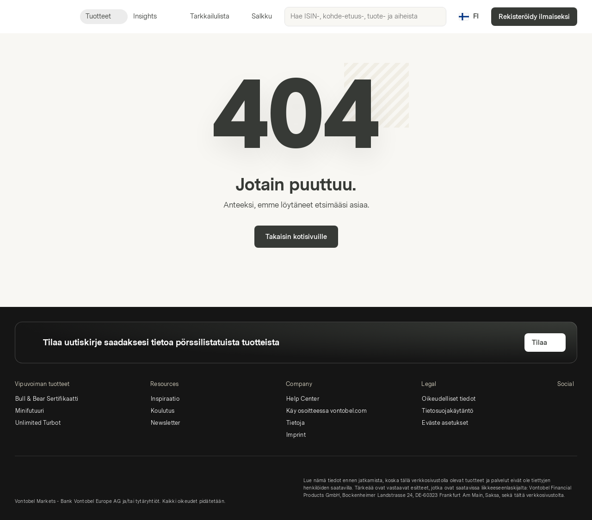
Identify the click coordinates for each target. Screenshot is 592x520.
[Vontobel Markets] (40, 16)
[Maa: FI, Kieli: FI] (468, 16)
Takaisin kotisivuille (296, 237)
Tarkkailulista (204, 16)
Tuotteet (104, 16)
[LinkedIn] (562, 400)
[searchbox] (365, 16)
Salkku (256, 16)
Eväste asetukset (445, 423)
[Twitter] (577, 400)
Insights (150, 16)
